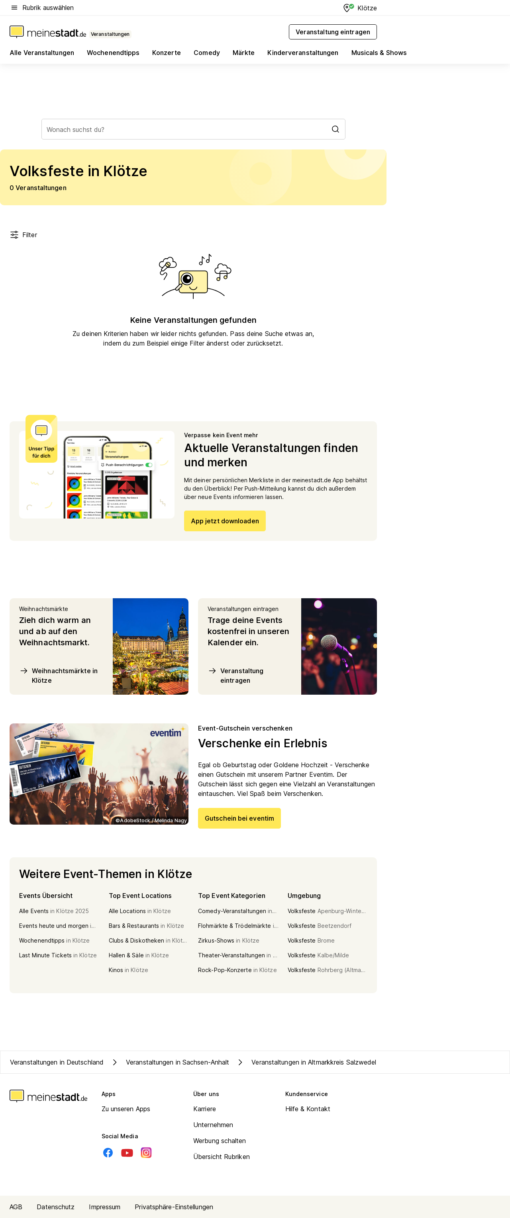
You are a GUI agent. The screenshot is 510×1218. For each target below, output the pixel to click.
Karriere (204, 1109)
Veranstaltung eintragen (235, 675)
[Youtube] (127, 1152)
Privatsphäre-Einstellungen (174, 1207)
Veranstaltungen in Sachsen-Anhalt (169, 1062)
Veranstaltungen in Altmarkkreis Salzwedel (305, 1062)
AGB (16, 1207)
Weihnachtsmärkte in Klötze (58, 675)
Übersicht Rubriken (221, 1157)
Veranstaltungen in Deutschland (57, 1062)
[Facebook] (108, 1152)
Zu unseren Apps (126, 1109)
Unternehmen (213, 1125)
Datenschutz (56, 1207)
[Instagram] (146, 1152)
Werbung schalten (219, 1141)
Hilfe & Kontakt (308, 1109)
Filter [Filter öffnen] (23, 235)
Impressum (104, 1207)
